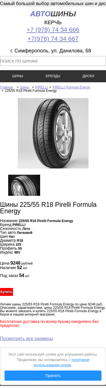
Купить (6, 292)
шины (53, 17)
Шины (24, 87)
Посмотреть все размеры (26, 338)
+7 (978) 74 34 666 (53, 29)
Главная (6, 87)
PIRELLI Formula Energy (71, 87)
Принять (53, 375)
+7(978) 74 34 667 (52, 38)
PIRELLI (41, 87)
